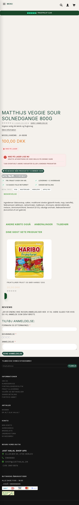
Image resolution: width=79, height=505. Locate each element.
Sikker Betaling (9, 394)
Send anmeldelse (12, 354)
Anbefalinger (43, 224)
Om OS (5, 381)
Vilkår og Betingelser (13, 392)
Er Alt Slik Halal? (11, 412)
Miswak (5, 410)
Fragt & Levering (10, 389)
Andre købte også (18, 224)
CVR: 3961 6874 (10, 465)
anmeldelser (21, 123)
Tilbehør (62, 224)
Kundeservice (8, 384)
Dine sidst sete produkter (24, 232)
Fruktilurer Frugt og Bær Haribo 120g (26, 282)
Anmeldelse (8, 342)
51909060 (10, 458)
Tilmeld (72, 366)
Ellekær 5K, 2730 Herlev (19, 454)
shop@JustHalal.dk (16, 462)
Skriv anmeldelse (39, 123)
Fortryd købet (9, 397)
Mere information (9, 130)
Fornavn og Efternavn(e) (15, 325)
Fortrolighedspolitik (12, 386)
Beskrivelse (10, 194)
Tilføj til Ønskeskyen (14, 176)
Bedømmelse (8, 334)
